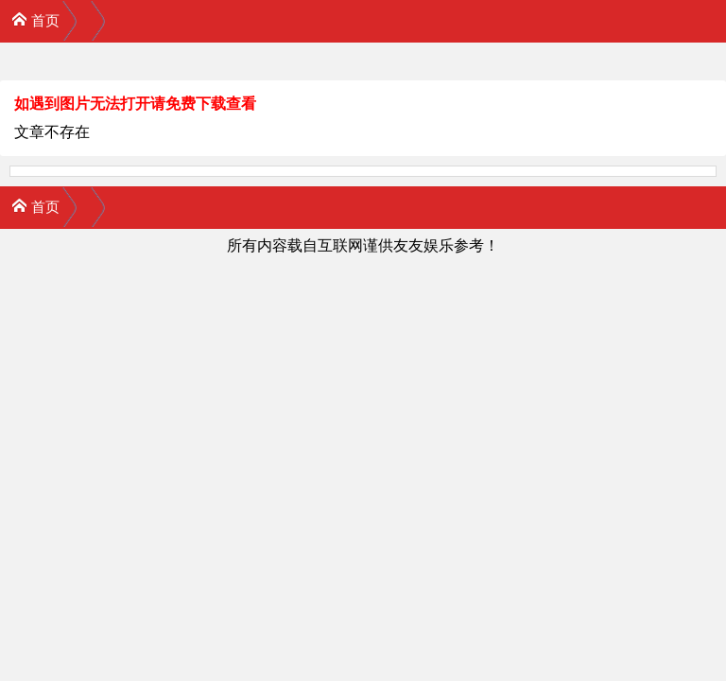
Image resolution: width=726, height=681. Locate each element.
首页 (35, 19)
